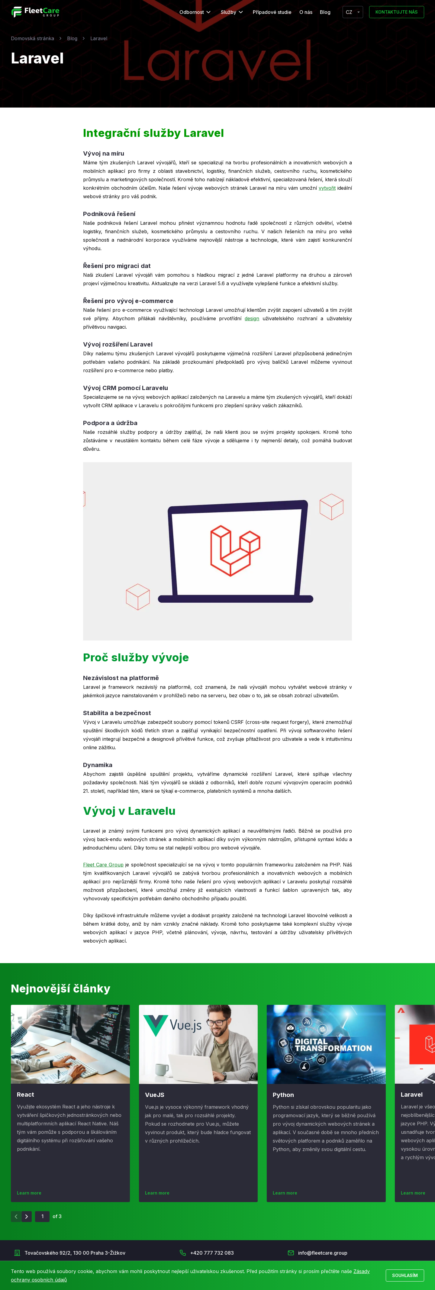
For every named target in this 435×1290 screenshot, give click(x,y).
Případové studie (272, 12)
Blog (325, 12)
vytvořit (327, 188)
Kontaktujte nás (396, 12)
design (252, 318)
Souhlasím (405, 1275)
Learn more (29, 1192)
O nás (305, 12)
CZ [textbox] (349, 12)
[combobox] (353, 12)
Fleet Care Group (103, 865)
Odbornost (191, 12)
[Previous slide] (16, 1216)
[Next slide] (26, 1216)
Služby (228, 12)
